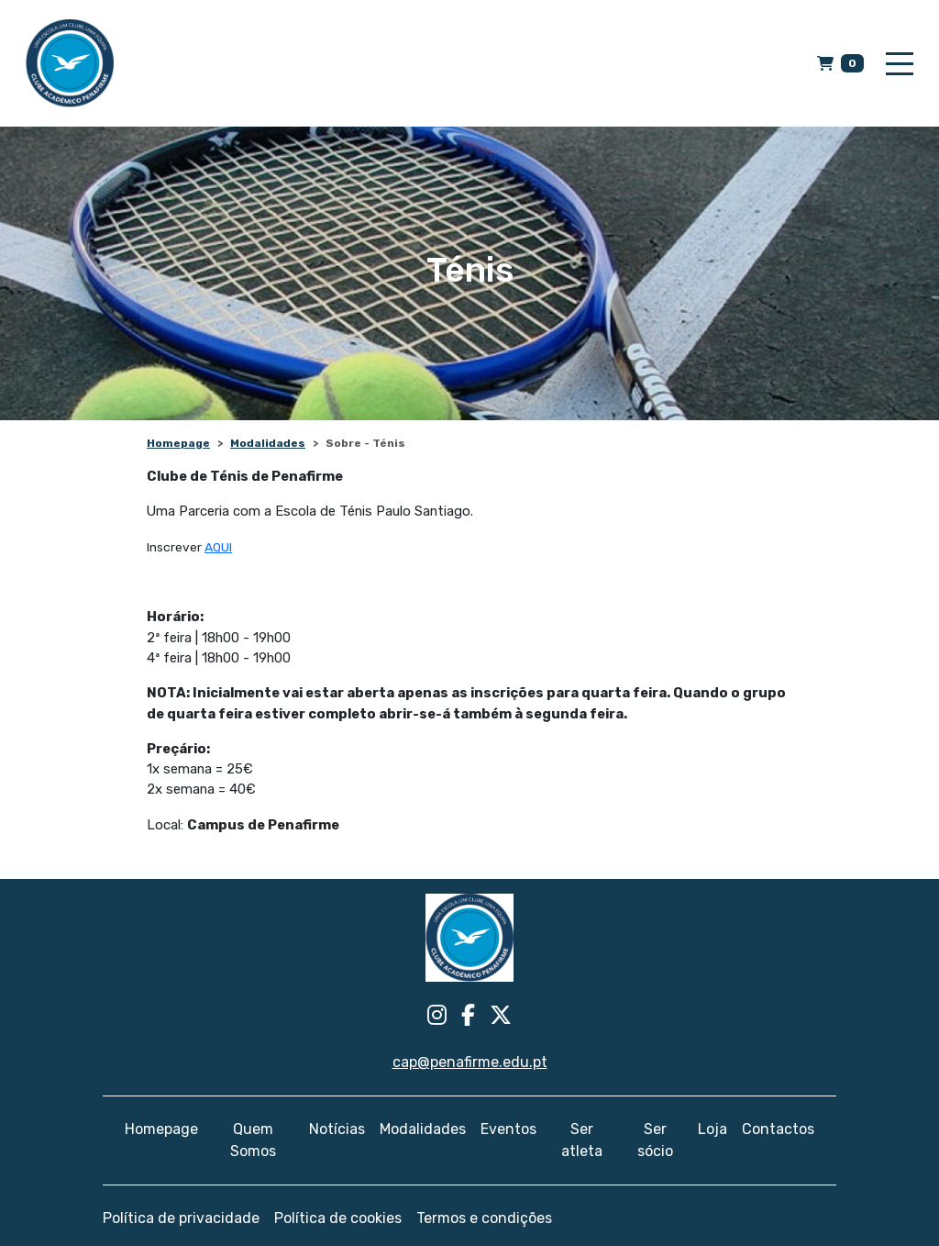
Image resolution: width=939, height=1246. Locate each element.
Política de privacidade (181, 1218)
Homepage (178, 443)
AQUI (218, 547)
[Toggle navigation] (899, 63)
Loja (712, 1129)
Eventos (508, 1129)
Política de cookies (338, 1218)
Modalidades (267, 443)
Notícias (337, 1129)
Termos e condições (484, 1218)
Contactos (778, 1129)
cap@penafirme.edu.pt (469, 1062)
